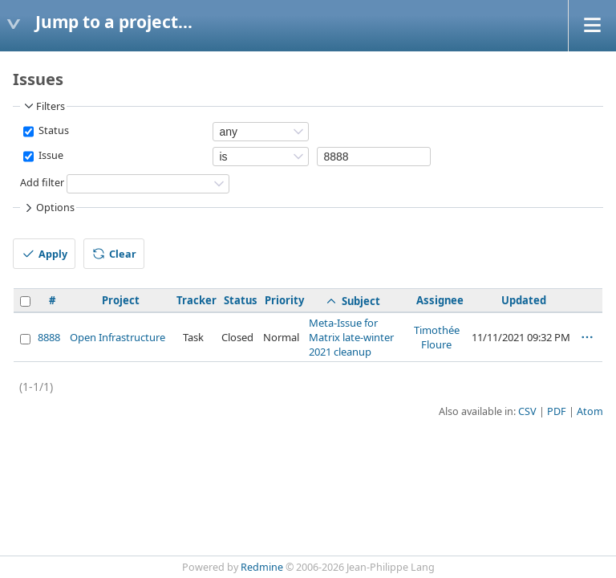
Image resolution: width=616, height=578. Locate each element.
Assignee (440, 300)
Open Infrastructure (117, 337)
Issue (49, 155)
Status (52, 130)
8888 (49, 337)
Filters (43, 106)
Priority (284, 300)
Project (121, 300)
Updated (523, 300)
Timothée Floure (437, 337)
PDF (556, 411)
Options (48, 208)
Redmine (262, 567)
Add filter (42, 182)
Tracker (196, 300)
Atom (590, 411)
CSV (527, 411)
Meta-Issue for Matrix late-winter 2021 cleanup (351, 337)
